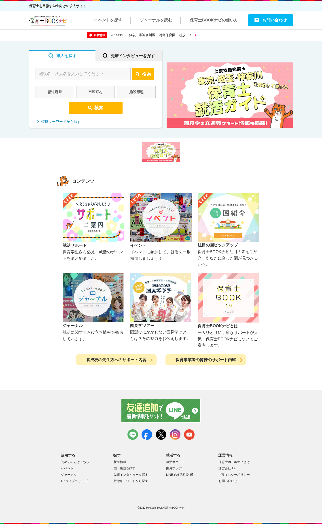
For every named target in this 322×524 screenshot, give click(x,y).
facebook (147, 434)
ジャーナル (69, 474)
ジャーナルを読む (156, 20)
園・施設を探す (125, 468)
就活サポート (175, 462)
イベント (67, 468)
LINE (132, 434)
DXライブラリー (72, 481)
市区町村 (95, 92)
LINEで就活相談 (177, 474)
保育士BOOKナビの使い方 (214, 20)
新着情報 (120, 462)
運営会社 (224, 468)
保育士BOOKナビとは (234, 462)
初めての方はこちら (75, 462)
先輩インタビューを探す (131, 474)
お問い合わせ (275, 20)
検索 (143, 73)
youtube (189, 434)
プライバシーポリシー (234, 474)
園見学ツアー (175, 468)
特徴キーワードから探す (61, 122)
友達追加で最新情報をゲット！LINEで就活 (161, 411)
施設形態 (136, 92)
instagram (175, 434)
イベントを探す (108, 20)
